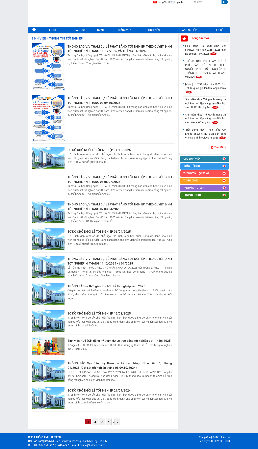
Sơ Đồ (215, 437)
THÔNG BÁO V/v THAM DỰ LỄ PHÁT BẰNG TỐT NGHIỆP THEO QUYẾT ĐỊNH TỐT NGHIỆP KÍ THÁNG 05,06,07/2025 (120, 179)
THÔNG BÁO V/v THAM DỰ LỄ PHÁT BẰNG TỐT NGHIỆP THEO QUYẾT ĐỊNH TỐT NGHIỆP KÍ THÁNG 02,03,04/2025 (120, 207)
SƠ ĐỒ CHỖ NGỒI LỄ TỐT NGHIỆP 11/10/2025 (99, 150)
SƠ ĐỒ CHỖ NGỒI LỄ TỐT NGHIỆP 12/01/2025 (99, 313)
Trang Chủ (205, 437)
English (178, 2)
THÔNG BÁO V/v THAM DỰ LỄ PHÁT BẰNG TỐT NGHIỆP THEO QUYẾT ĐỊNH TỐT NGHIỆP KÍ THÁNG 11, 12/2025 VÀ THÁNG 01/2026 (120, 49)
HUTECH (225, 441)
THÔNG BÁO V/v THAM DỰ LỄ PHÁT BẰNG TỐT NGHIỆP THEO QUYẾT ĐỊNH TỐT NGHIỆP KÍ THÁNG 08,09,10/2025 (120, 100)
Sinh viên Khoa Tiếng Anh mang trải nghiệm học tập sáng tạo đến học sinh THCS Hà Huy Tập (205, 103)
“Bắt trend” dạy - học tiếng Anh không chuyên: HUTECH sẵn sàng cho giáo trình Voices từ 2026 (205, 133)
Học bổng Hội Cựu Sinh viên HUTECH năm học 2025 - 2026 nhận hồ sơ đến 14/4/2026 (205, 49)
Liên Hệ (225, 437)
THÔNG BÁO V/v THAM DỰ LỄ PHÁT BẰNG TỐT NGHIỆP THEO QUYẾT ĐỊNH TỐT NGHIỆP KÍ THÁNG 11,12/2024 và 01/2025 (120, 261)
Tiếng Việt (163, 2)
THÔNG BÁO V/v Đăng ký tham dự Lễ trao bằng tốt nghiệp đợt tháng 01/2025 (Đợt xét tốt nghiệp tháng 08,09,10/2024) (120, 365)
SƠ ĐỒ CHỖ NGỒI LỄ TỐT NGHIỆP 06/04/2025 (99, 231)
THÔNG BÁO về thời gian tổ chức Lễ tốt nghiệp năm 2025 (106, 286)
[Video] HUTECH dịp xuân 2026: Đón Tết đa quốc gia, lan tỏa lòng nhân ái (205, 88)
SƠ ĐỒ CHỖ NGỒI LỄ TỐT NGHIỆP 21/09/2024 (99, 390)
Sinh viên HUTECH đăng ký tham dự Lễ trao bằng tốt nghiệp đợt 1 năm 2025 (119, 341)
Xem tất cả (218, 147)
